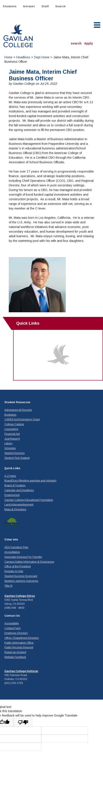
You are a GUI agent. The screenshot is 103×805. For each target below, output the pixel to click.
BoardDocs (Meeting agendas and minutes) (30, 480)
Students (9, 6)
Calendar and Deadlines (19, 490)
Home (8, 57)
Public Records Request (18, 647)
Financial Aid (12, 434)
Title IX (8, 585)
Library (8, 443)
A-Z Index (10, 476)
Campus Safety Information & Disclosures (29, 561)
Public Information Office (19, 642)
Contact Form (12, 628)
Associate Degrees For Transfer (23, 557)
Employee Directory (16, 633)
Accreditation (12, 552)
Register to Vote (13, 571)
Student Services (14, 453)
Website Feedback (15, 657)
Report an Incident (15, 652)
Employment (12, 495)
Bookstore (10, 414)
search (76, 43)
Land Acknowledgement (18, 504)
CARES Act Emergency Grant (22, 419)
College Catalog (14, 424)
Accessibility (11, 623)
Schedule (10, 448)
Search (60, 6)
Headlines (23, 57)
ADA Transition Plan (16, 547)
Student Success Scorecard (20, 576)
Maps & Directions (15, 509)
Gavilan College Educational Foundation (28, 500)
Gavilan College (18, 35)
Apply (88, 43)
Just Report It (12, 438)
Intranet (29, 6)
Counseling (11, 429)
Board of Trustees (14, 485)
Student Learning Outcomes (21, 581)
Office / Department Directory (21, 638)
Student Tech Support (17, 457)
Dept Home (42, 57)
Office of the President (17, 566)
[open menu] (97, 25)
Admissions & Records (18, 410)
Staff (45, 6)
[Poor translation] (23, 722)
